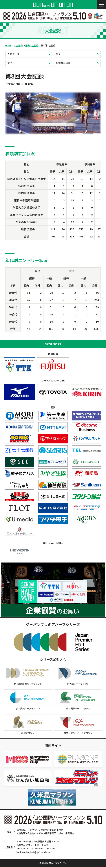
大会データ (13, 54)
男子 (58, 54)
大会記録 (18, 45)
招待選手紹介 (63, 63)
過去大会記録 (32, 45)
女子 (9, 63)
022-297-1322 (28, 848)
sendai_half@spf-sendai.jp (36, 852)
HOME (8, 45)
